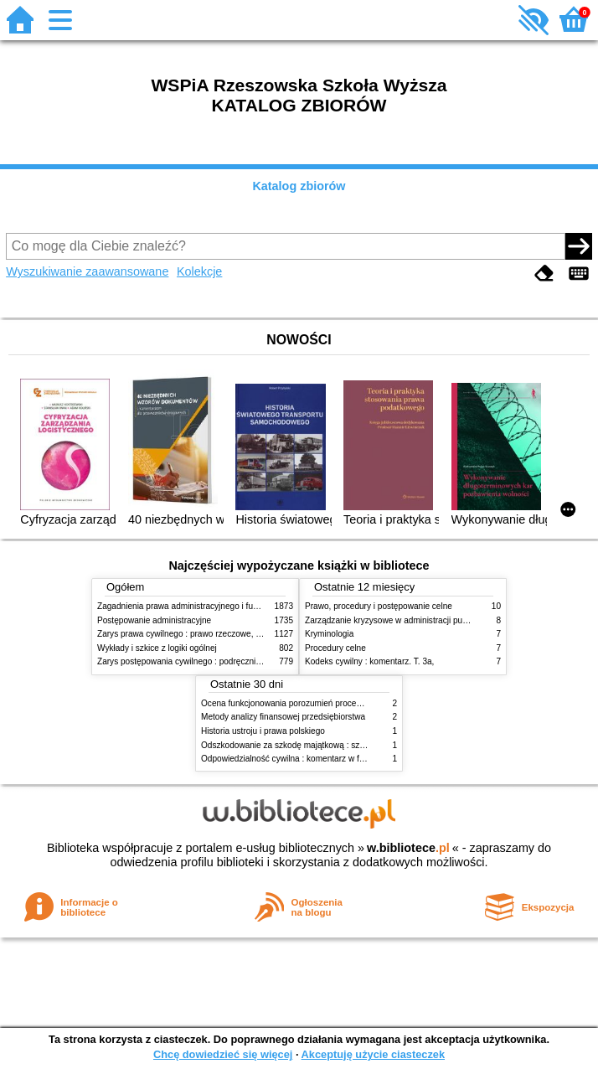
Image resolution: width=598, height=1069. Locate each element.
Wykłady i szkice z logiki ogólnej (157, 648)
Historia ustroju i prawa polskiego (263, 731)
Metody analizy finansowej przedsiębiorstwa (283, 716)
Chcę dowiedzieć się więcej (222, 1054)
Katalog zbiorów (298, 186)
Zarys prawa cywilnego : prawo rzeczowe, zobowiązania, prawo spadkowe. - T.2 (246, 633)
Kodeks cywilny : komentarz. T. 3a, (369, 661)
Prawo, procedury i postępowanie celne (378, 606)
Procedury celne (335, 648)
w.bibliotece (408, 848)
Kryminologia (329, 633)
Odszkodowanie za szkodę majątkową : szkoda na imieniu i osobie (325, 745)
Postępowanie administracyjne (154, 620)
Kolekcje (199, 271)
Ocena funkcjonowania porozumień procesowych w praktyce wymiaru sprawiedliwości (361, 703)
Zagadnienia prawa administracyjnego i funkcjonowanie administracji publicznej (245, 606)
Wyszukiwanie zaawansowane (87, 271)
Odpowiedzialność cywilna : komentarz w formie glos (299, 758)
